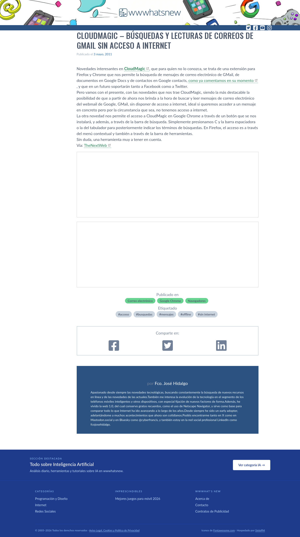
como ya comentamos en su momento (221, 80)
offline (186, 314)
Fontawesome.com (224, 530)
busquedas (145, 314)
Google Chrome (170, 301)
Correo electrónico (140, 301)
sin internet (207, 314)
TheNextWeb (95, 145)
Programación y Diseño (51, 499)
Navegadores (197, 301)
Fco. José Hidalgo (171, 383)
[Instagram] (269, 27)
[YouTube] (262, 27)
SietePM (260, 530)
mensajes (167, 314)
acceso (124, 314)
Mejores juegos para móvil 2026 (137, 499)
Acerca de (202, 499)
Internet (41, 505)
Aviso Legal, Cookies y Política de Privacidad (114, 530)
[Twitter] (248, 27)
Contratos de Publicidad (212, 511)
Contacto (201, 505)
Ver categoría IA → (251, 465)
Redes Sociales (45, 511)
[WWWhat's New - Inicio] (150, 12)
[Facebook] (255, 27)
